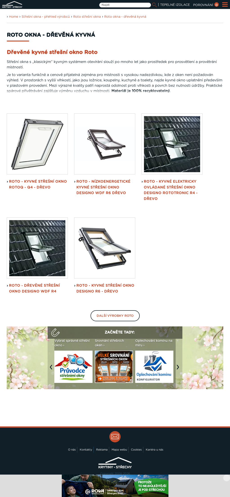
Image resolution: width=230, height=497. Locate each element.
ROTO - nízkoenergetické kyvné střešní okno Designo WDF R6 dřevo (103, 187)
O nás (72, 449)
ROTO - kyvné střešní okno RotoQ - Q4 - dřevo (38, 184)
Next (179, 369)
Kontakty (86, 449)
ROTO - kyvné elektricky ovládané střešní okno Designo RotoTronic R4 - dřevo (171, 190)
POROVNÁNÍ (206, 5)
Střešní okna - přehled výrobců (46, 16)
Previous (52, 369)
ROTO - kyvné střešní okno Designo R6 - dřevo (105, 288)
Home (13, 16)
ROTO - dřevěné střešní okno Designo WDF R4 (34, 288)
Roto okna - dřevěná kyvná (125, 16)
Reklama (102, 449)
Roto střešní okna (87, 16)
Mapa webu (119, 449)
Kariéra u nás (154, 449)
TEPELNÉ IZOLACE (175, 5)
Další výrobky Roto (115, 315)
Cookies (136, 449)
